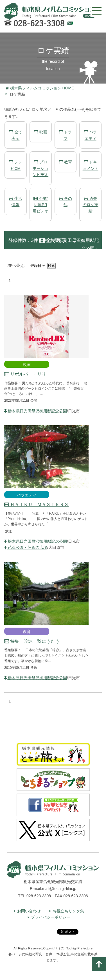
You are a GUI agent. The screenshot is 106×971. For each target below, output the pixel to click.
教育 (65, 162)
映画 (40, 132)
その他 (65, 201)
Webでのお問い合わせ (70, 24)
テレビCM (15, 165)
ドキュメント (90, 165)
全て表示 (15, 135)
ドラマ (65, 135)
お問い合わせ (29, 911)
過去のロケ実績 (90, 204)
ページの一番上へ (99, 964)
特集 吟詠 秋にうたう (32, 641)
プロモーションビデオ (40, 168)
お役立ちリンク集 (68, 911)
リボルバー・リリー (27, 374)
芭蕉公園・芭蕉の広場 (25, 547)
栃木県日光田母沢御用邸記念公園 (35, 411)
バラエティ (90, 135)
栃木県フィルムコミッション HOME (39, 88)
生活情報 (15, 201)
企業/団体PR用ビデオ (40, 204)
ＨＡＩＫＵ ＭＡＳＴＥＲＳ (36, 504)
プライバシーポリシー (50, 917)
